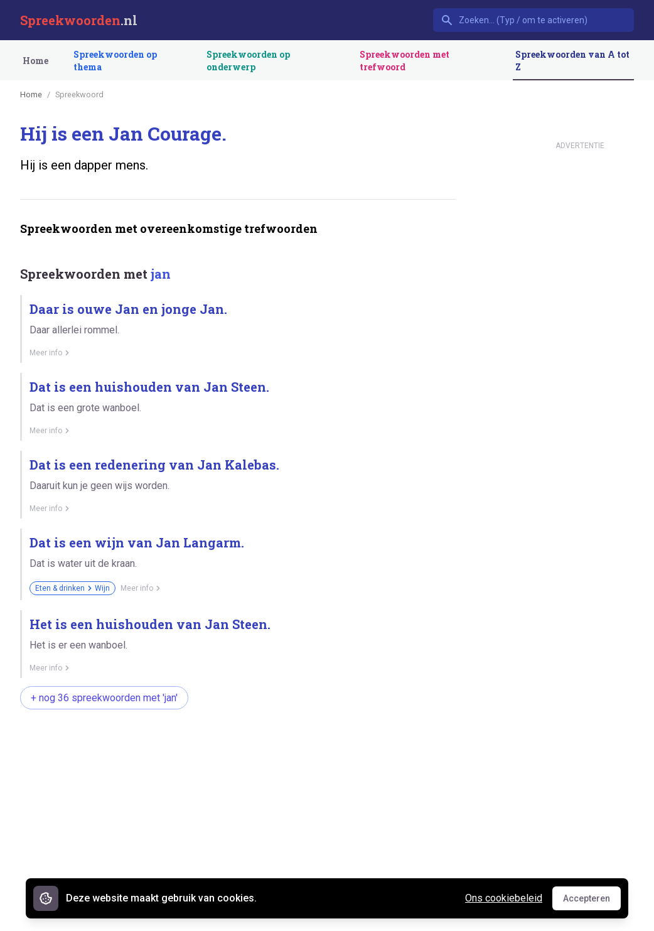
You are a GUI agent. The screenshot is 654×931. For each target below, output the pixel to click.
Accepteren (592, 901)
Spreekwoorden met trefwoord (404, 60)
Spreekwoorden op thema (115, 60)
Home (35, 61)
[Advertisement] (238, 819)
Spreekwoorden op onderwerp (248, 60)
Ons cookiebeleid (503, 898)
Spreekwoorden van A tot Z (572, 60)
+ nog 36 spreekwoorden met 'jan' (104, 698)
